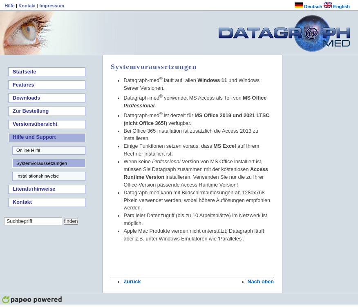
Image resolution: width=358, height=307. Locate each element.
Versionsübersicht (35, 124)
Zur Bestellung (31, 111)
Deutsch (308, 6)
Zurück (132, 282)
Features (23, 85)
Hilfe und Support (34, 137)
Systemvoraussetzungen (41, 163)
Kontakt (27, 5)
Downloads (26, 98)
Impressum (52, 5)
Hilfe (10, 5)
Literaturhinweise (34, 189)
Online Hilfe (28, 150)
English (337, 6)
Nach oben (261, 282)
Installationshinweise (37, 176)
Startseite (24, 72)
